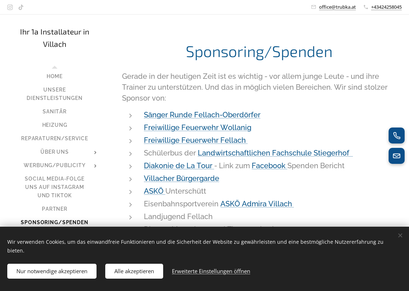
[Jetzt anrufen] (397, 136)
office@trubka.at (337, 7)
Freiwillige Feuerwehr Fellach (196, 140)
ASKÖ (154, 191)
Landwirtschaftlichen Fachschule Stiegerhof (275, 153)
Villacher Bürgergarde (181, 178)
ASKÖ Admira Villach (257, 203)
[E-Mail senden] (397, 156)
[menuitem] (54, 76)
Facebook (269, 165)
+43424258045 (386, 7)
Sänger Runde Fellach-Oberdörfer (202, 114)
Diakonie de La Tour (179, 165)
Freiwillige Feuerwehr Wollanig (197, 127)
